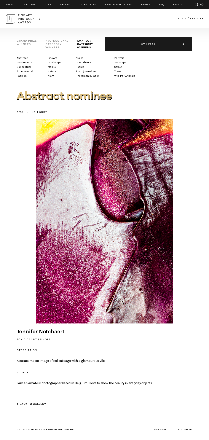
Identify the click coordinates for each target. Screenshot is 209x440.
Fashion (22, 75)
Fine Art (52, 58)
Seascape (120, 62)
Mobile (52, 66)
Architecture (24, 62)
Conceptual (24, 66)
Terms (145, 4)
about (10, 4)
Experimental (25, 71)
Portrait (119, 58)
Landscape (54, 62)
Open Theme (83, 62)
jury (47, 4)
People (80, 66)
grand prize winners (27, 42)
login (182, 18)
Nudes (79, 58)
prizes (65, 4)
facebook (201, 4)
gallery (30, 4)
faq (162, 4)
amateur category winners (85, 44)
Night (51, 75)
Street (118, 66)
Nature (52, 71)
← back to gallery (31, 404)
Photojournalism (86, 71)
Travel (117, 71)
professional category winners (56, 44)
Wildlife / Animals (124, 75)
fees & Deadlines (118, 4)
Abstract (22, 58)
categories (87, 4)
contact (179, 4)
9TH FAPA (148, 44)
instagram (196, 4)
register (196, 18)
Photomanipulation (88, 75)
